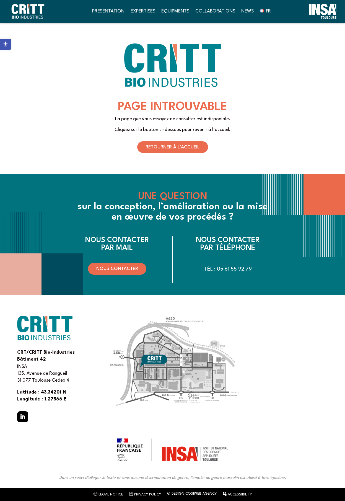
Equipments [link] (175, 11)
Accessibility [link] (237, 494)
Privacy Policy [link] (145, 494)
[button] (22, 416)
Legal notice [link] (108, 494)
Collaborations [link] (215, 11)
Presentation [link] (108, 11)
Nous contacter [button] (117, 268)
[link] (5, 44)
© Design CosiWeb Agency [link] (192, 493)
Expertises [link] (143, 11)
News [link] (247, 11)
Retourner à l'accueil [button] (173, 147)
